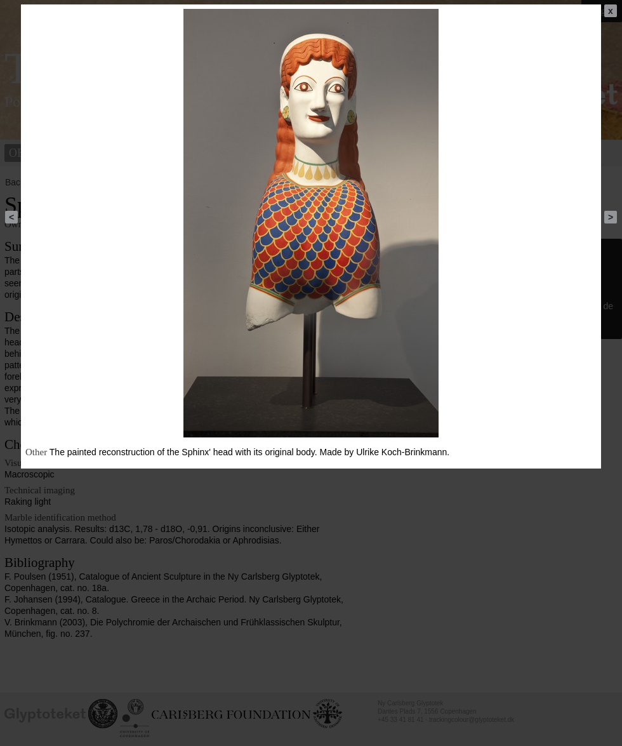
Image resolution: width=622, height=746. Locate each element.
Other (36, 452)
